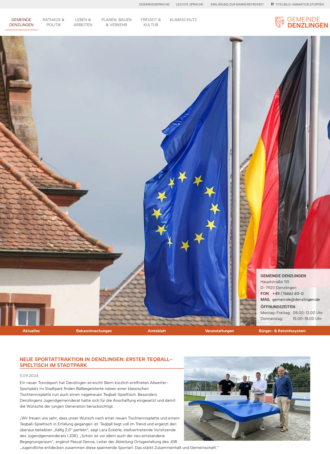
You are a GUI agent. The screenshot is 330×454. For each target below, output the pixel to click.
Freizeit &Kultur (151, 22)
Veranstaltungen (219, 330)
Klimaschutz (183, 19)
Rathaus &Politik (53, 22)
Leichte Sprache (189, 4)
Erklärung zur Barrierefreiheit (237, 4)
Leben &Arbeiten (83, 22)
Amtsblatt (157, 330)
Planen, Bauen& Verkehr (116, 22)
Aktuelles (31, 330)
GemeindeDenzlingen (21, 22)
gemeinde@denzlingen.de (296, 299)
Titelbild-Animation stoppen (297, 4)
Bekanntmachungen (94, 330)
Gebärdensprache (154, 4)
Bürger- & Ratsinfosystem (282, 330)
